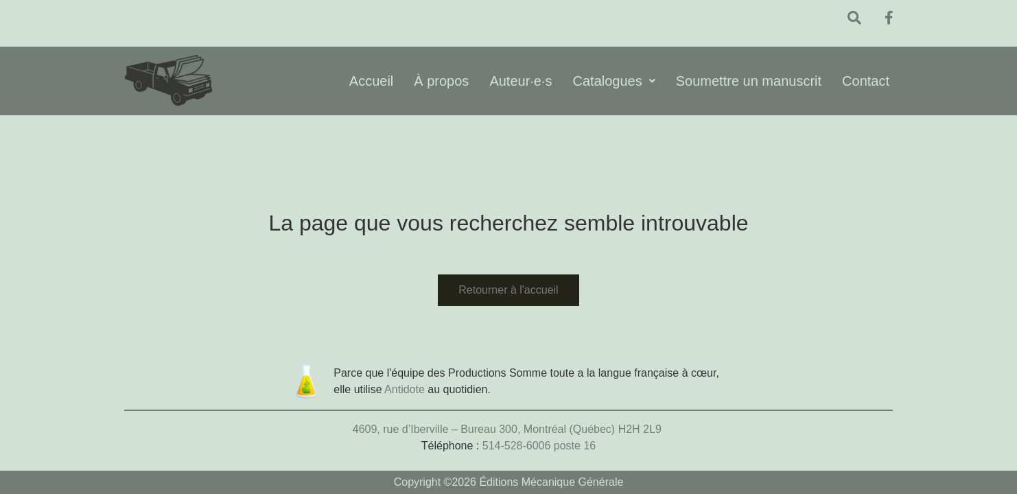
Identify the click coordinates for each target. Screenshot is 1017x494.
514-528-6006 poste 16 (539, 445)
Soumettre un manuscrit (748, 81)
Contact (865, 81)
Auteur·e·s (520, 81)
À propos (441, 81)
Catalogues (614, 81)
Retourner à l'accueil (508, 290)
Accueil (371, 81)
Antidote (404, 389)
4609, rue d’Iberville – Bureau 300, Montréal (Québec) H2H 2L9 (508, 429)
